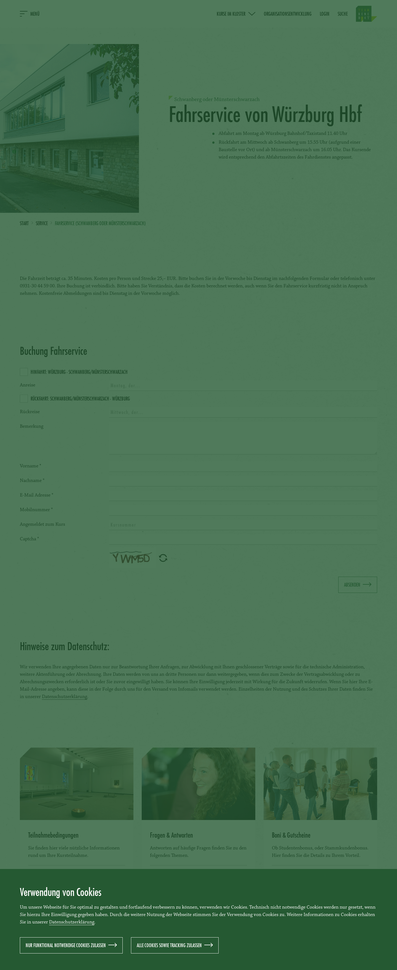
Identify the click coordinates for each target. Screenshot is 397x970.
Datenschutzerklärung (71, 922)
